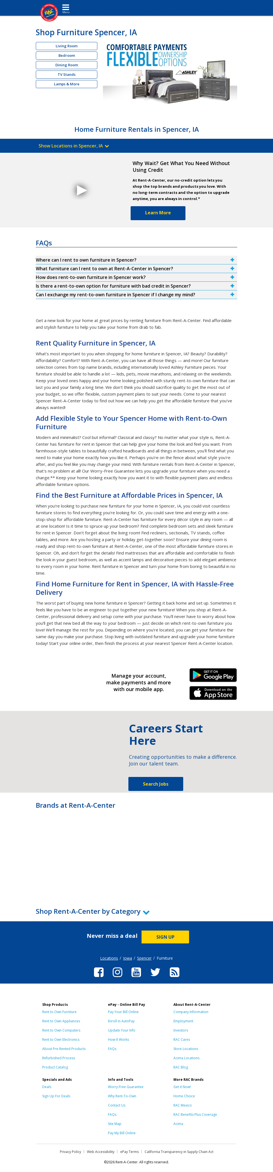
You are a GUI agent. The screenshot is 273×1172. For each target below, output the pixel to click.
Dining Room (66, 64)
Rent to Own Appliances (61, 1021)
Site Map (114, 1123)
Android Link (213, 677)
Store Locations (185, 1048)
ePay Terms (129, 1151)
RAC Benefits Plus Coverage (195, 1114)
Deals (46, 1086)
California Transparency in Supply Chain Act (179, 1151)
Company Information (190, 1011)
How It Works (118, 1039)
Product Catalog (55, 1067)
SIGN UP (165, 937)
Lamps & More (66, 83)
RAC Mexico (182, 1105)
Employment (183, 1021)
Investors (180, 1030)
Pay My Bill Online (122, 1133)
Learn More (158, 213)
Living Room (66, 45)
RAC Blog (180, 1067)
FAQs (112, 1048)
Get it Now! (182, 1086)
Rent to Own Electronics (60, 1039)
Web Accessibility (100, 1151)
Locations (109, 958)
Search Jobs (155, 784)
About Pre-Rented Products (64, 1048)
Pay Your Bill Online (123, 1011)
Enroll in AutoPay (121, 1021)
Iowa (127, 958)
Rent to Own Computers (61, 1030)
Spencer (144, 958)
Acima (178, 1123)
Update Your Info (121, 1030)
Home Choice (184, 1096)
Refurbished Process (58, 1058)
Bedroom (66, 55)
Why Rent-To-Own (122, 1096)
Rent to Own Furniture (59, 1011)
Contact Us (116, 1105)
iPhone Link (213, 695)
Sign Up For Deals (56, 1096)
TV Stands (67, 74)
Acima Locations (186, 1058)
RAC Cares (181, 1039)
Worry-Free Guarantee (125, 1086)
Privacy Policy (70, 1151)
